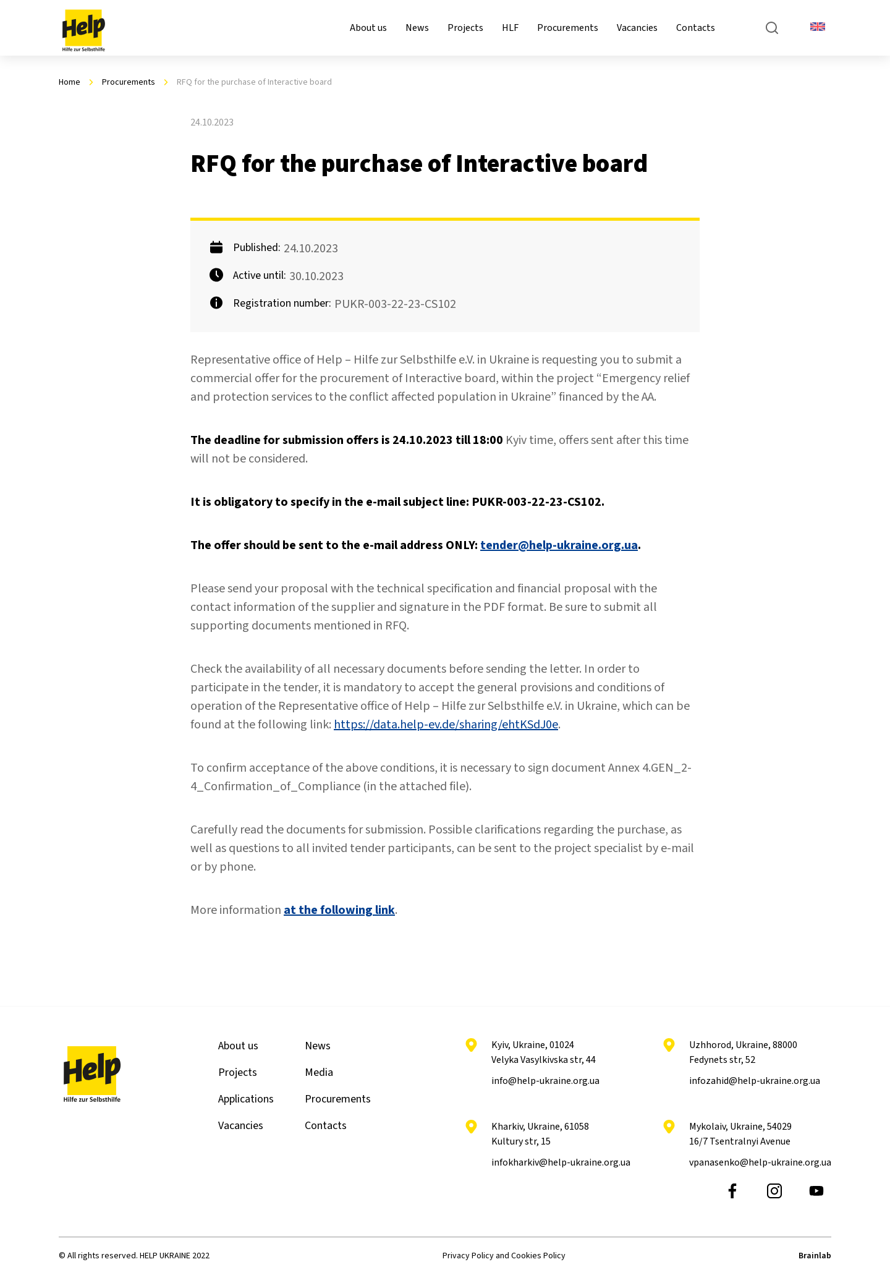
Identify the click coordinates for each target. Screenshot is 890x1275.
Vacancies (637, 28)
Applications (246, 1099)
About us (368, 28)
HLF (510, 28)
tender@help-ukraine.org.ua (559, 545)
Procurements (567, 28)
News (417, 28)
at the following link (339, 910)
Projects (465, 28)
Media (319, 1072)
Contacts (695, 28)
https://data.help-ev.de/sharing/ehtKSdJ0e (446, 724)
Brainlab (815, 1256)
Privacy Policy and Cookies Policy (504, 1256)
